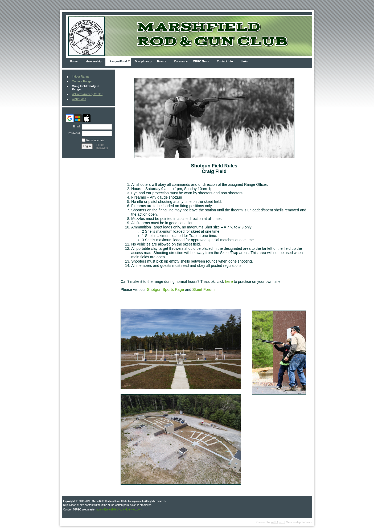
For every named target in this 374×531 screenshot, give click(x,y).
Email (75, 126)
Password (73, 133)
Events (161, 61)
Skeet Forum (203, 289)
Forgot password (102, 146)
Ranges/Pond (118, 61)
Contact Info (225, 61)
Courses (179, 61)
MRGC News (201, 61)
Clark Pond (79, 98)
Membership (93, 61)
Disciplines (142, 61)
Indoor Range (80, 76)
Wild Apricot (278, 522)
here (229, 281)
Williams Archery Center (87, 94)
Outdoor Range (82, 81)
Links (244, 61)
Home (73, 61)
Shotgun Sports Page (165, 289)
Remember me (95, 140)
